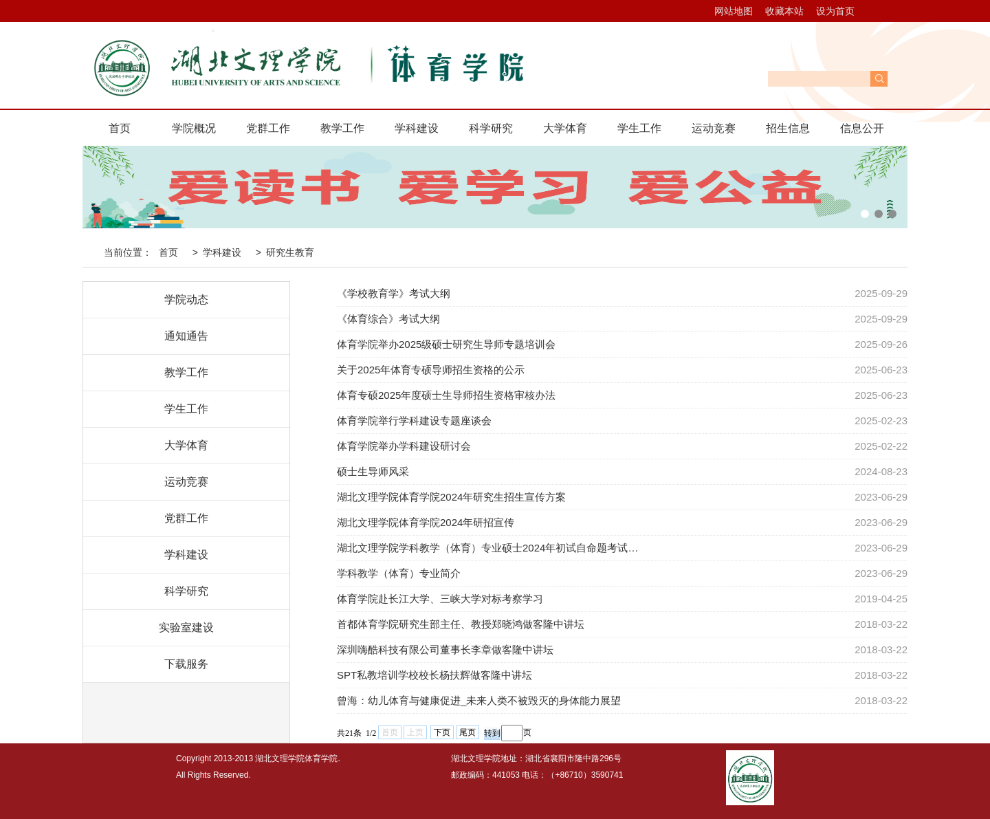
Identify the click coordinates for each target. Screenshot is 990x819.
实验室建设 (186, 627)
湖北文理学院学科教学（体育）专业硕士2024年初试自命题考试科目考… (491, 548)
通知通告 (186, 336)
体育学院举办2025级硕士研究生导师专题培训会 (446, 344)
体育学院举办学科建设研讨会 (404, 446)
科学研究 (491, 128)
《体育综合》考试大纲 (388, 319)
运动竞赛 (714, 128)
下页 (442, 732)
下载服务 (186, 664)
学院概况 (194, 128)
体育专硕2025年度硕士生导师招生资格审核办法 (446, 395)
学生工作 (639, 128)
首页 (120, 128)
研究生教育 (290, 252)
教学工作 (342, 128)
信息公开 (862, 128)
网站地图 (733, 11)
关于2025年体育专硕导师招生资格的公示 (431, 369)
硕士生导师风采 (373, 471)
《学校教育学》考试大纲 (393, 293)
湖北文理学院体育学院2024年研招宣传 (425, 522)
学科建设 (417, 128)
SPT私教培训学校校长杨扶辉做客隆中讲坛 (434, 675)
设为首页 (835, 11)
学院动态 (186, 299)
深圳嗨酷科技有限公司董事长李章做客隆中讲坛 (445, 649)
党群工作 (268, 128)
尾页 (467, 732)
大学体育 (565, 128)
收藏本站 (784, 11)
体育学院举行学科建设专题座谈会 (414, 420)
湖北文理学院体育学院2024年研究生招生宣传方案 (451, 497)
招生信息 (788, 128)
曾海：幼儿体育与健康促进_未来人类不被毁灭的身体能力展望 (479, 700)
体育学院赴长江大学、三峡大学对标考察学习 (440, 598)
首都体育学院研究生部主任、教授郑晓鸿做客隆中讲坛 (460, 624)
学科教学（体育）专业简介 (399, 573)
